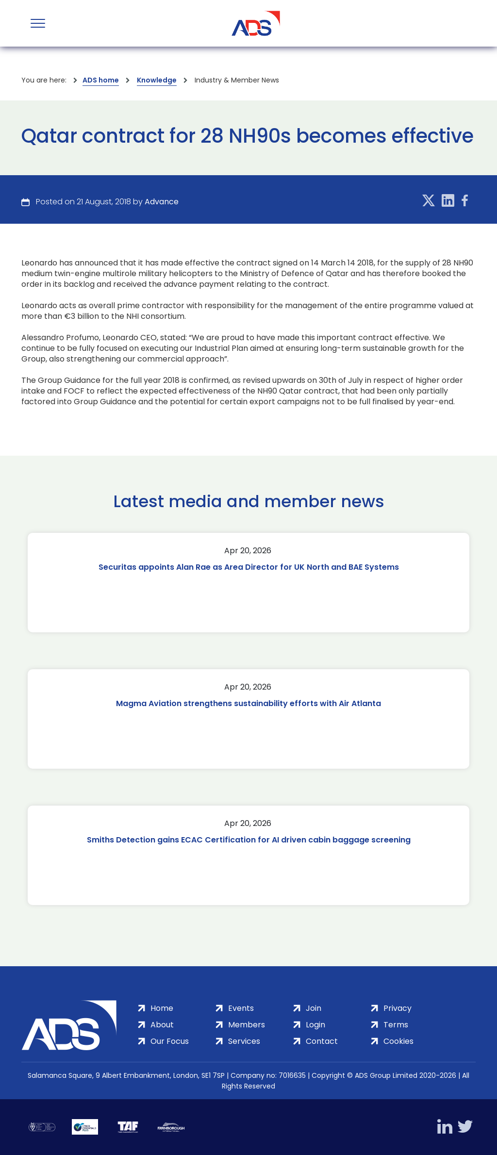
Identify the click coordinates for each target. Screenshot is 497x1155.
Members (246, 1024)
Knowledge (157, 80)
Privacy (397, 1008)
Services (244, 1041)
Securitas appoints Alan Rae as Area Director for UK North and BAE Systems (249, 567)
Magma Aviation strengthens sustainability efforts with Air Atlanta (248, 703)
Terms (395, 1024)
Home (161, 1008)
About (162, 1024)
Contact (322, 1041)
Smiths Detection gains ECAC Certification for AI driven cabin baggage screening (249, 839)
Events (241, 1008)
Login (315, 1024)
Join (313, 1008)
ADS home (101, 80)
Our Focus (169, 1041)
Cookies (398, 1041)
